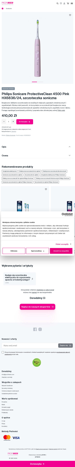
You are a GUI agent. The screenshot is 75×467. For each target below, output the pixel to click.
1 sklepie (13, 131)
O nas (3, 421)
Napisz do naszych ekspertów (37, 307)
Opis (4, 147)
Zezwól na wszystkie (61, 251)
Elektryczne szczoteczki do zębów (29, 171)
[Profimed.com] (8, 3)
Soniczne (9, 8)
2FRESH (37, 457)
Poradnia (4, 402)
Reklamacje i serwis (7, 410)
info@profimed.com (8, 374)
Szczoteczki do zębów (31, 174)
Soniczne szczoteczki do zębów (12, 174)
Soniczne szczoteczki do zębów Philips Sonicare (17, 182)
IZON (43, 454)
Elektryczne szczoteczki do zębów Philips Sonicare (18, 178)
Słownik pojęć (6, 407)
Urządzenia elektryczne (10, 171)
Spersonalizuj (37, 251)
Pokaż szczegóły (62, 244)
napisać (34, 292)
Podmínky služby (53, 449)
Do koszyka (25, 122)
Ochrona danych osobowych (10, 391)
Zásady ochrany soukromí (42, 449)
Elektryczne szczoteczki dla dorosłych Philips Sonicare (52, 178)
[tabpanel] (37, 48)
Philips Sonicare (10, 135)
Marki (3, 404)
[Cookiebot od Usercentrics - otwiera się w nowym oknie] (63, 214)
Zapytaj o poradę (7, 377)
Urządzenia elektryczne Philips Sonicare (53, 174)
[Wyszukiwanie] (57, 3)
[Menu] (71, 3)
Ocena (5, 155)
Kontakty (4, 426)
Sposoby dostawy (7, 388)
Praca (3, 423)
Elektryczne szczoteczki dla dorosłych (54, 171)
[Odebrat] (4, 121)
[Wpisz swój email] (30, 345)
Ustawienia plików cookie (9, 393)
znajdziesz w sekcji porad (45, 290)
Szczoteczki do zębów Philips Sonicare (46, 182)
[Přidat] (13, 121)
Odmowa (14, 251)
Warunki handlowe (7, 385)
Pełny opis (61, 110)
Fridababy (5, 412)
